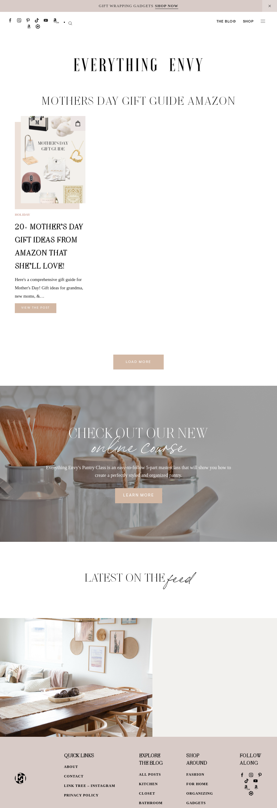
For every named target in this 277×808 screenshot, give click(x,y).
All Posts (150, 774)
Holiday (22, 214)
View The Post (35, 308)
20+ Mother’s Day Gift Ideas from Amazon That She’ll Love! (49, 246)
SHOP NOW (166, 6)
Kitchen (148, 784)
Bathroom (151, 803)
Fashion (195, 774)
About (71, 767)
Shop (248, 21)
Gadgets (196, 803)
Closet (147, 793)
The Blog (226, 21)
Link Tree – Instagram (89, 786)
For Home (197, 784)
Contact (74, 776)
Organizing (199, 793)
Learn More (138, 495)
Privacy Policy (81, 795)
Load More (138, 362)
